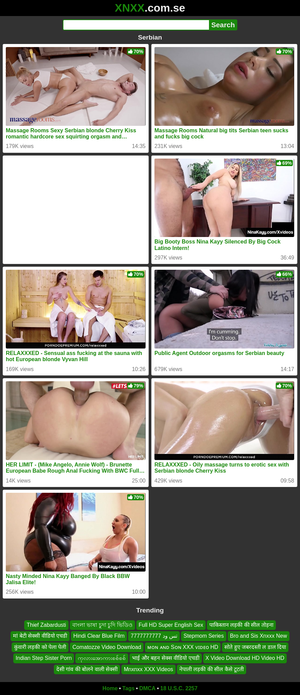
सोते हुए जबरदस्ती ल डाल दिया (255, 647)
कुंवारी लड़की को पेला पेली (40, 647)
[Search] (136, 24)
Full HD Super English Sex (171, 625)
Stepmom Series (203, 636)
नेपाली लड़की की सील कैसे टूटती (211, 669)
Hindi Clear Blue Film (98, 636)
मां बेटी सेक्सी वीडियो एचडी (40, 636)
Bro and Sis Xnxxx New (258, 636)
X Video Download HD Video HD (245, 658)
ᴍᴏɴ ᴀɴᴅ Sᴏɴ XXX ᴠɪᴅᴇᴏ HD (182, 647)
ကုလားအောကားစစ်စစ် (102, 658)
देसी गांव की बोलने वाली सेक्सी (87, 669)
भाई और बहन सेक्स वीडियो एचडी (165, 658)
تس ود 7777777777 (154, 636)
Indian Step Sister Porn (44, 658)
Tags (128, 688)
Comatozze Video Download (106, 647)
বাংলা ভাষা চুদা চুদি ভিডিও (102, 625)
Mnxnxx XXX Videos (148, 669)
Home (110, 688)
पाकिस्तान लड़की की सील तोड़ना (241, 625)
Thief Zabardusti (46, 625)
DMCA (147, 688)
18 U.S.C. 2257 (178, 688)
